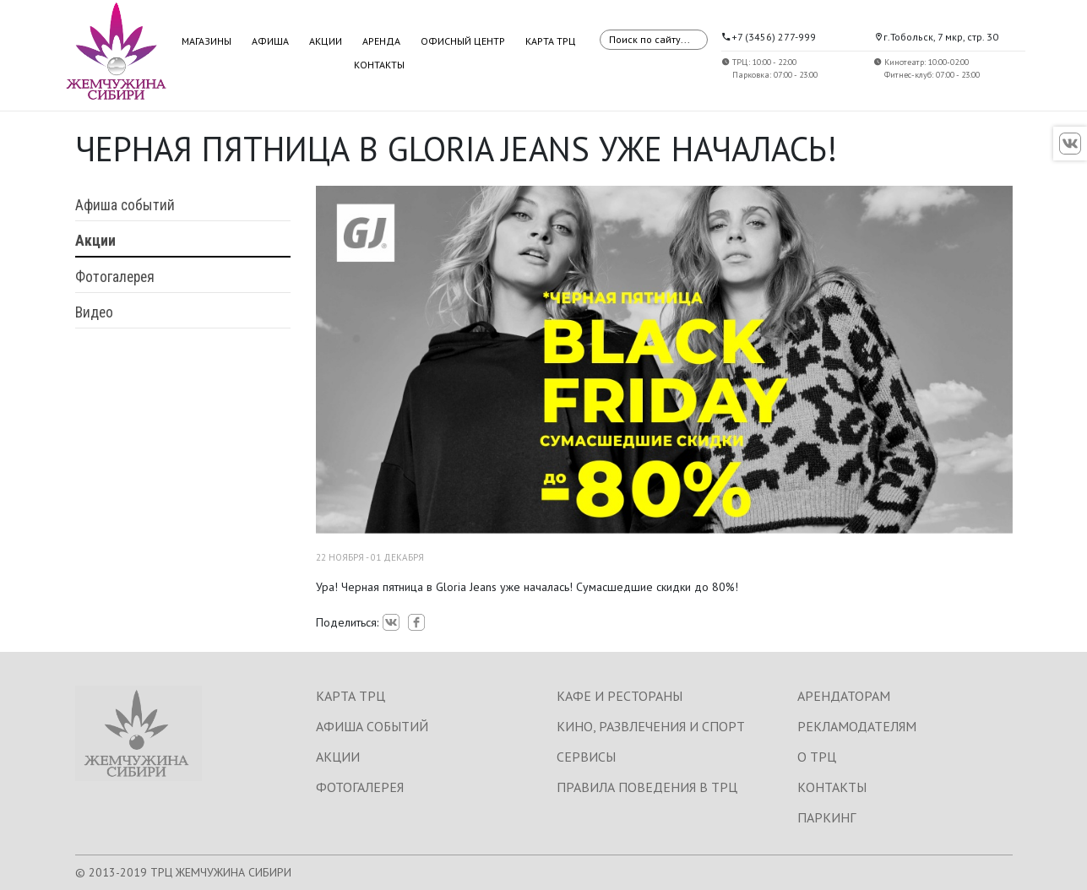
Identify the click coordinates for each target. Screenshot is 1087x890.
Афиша (270, 41)
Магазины (206, 41)
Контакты (379, 64)
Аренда (381, 41)
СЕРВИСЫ (586, 756)
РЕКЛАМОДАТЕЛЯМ (856, 726)
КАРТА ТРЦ (350, 695)
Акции (325, 41)
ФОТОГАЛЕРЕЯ (360, 787)
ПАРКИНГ (826, 817)
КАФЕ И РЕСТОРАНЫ (619, 695)
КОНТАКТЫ (832, 787)
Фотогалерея (115, 277)
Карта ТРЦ (550, 41)
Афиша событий (125, 205)
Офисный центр (463, 41)
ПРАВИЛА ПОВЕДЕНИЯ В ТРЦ (647, 787)
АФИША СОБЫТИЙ (372, 726)
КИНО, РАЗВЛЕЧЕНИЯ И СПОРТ (651, 726)
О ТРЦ (816, 756)
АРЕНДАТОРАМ (843, 695)
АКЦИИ (338, 756)
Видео (94, 312)
